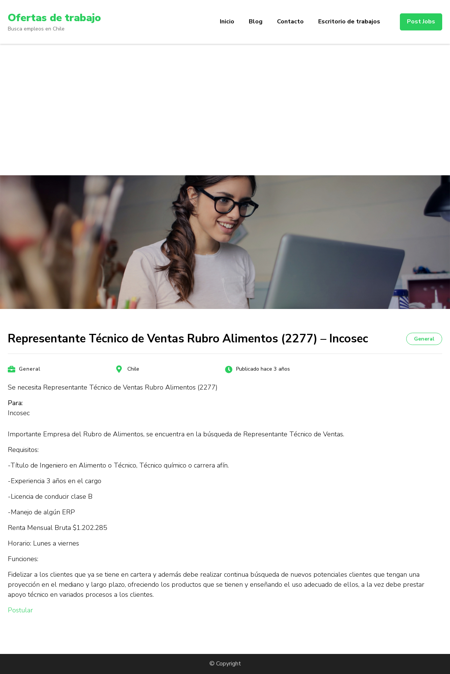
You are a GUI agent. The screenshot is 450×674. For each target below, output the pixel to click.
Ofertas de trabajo (54, 18)
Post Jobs (421, 21)
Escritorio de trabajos (349, 21)
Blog (255, 21)
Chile (133, 368)
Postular (20, 610)
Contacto (290, 21)
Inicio (227, 21)
